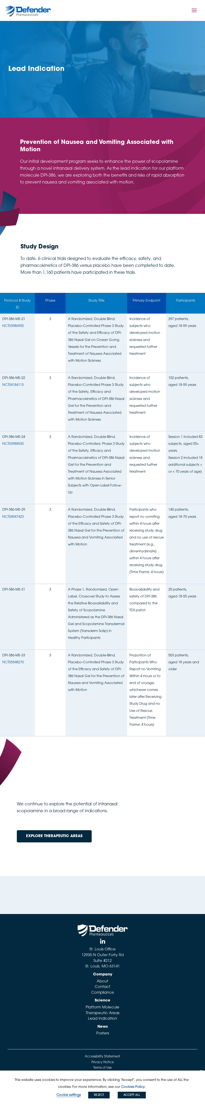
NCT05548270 (13, 662)
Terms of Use (102, 1067)
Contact (102, 987)
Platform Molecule (102, 1007)
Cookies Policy (132, 1087)
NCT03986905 (13, 326)
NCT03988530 (13, 444)
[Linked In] (102, 941)
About (102, 981)
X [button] (201, 1072)
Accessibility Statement (102, 1056)
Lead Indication (102, 1019)
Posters (102, 1033)
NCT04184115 (13, 385)
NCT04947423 (13, 517)
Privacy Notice (102, 1062)
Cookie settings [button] (68, 1095)
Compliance (102, 993)
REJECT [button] (99, 1095)
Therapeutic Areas (102, 1013)
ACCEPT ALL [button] (131, 1095)
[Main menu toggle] (194, 10)
